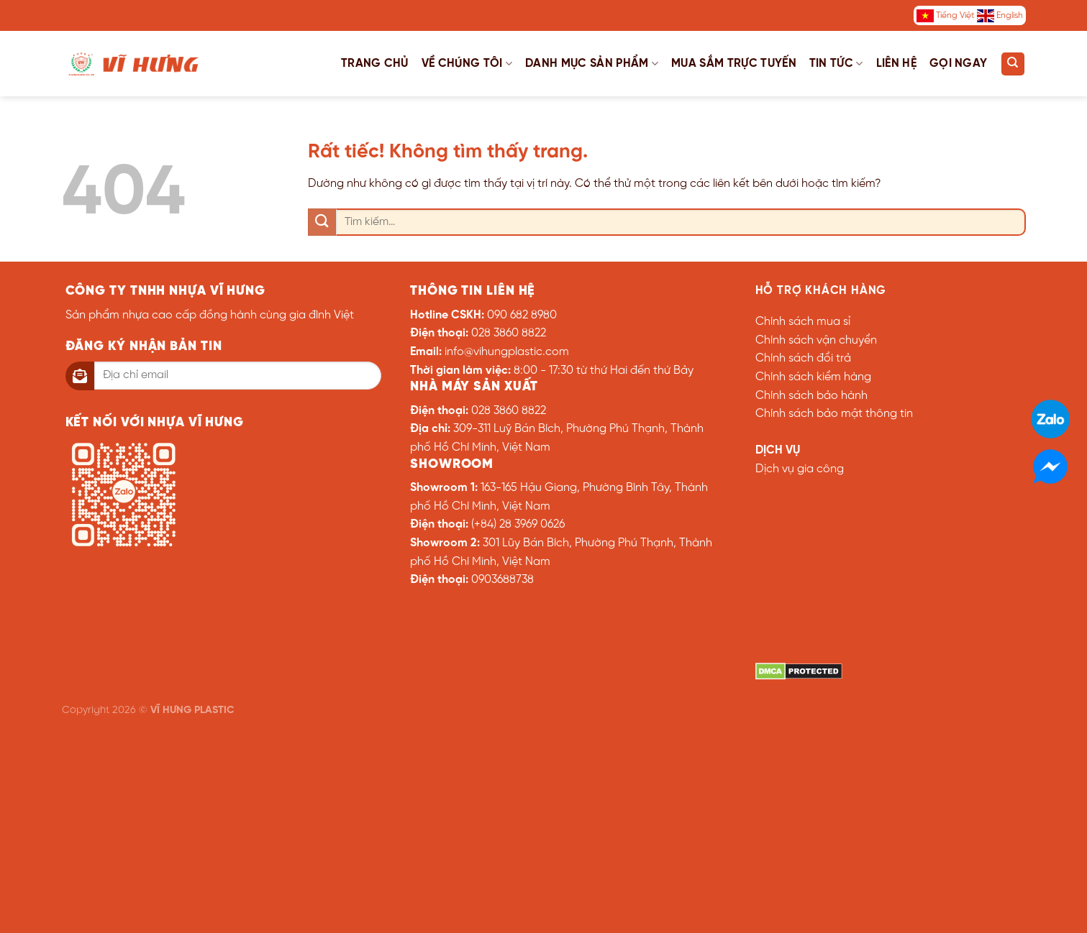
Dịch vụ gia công (799, 469)
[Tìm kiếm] (1012, 63)
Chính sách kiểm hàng (813, 377)
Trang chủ (375, 64)
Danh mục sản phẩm (591, 63)
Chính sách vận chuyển (816, 340)
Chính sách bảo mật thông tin (834, 414)
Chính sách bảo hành (811, 396)
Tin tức (836, 63)
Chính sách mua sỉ (802, 322)
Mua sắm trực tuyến (733, 64)
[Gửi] (322, 222)
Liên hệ (896, 64)
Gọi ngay (958, 64)
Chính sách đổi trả (803, 358)
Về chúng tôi (467, 63)
